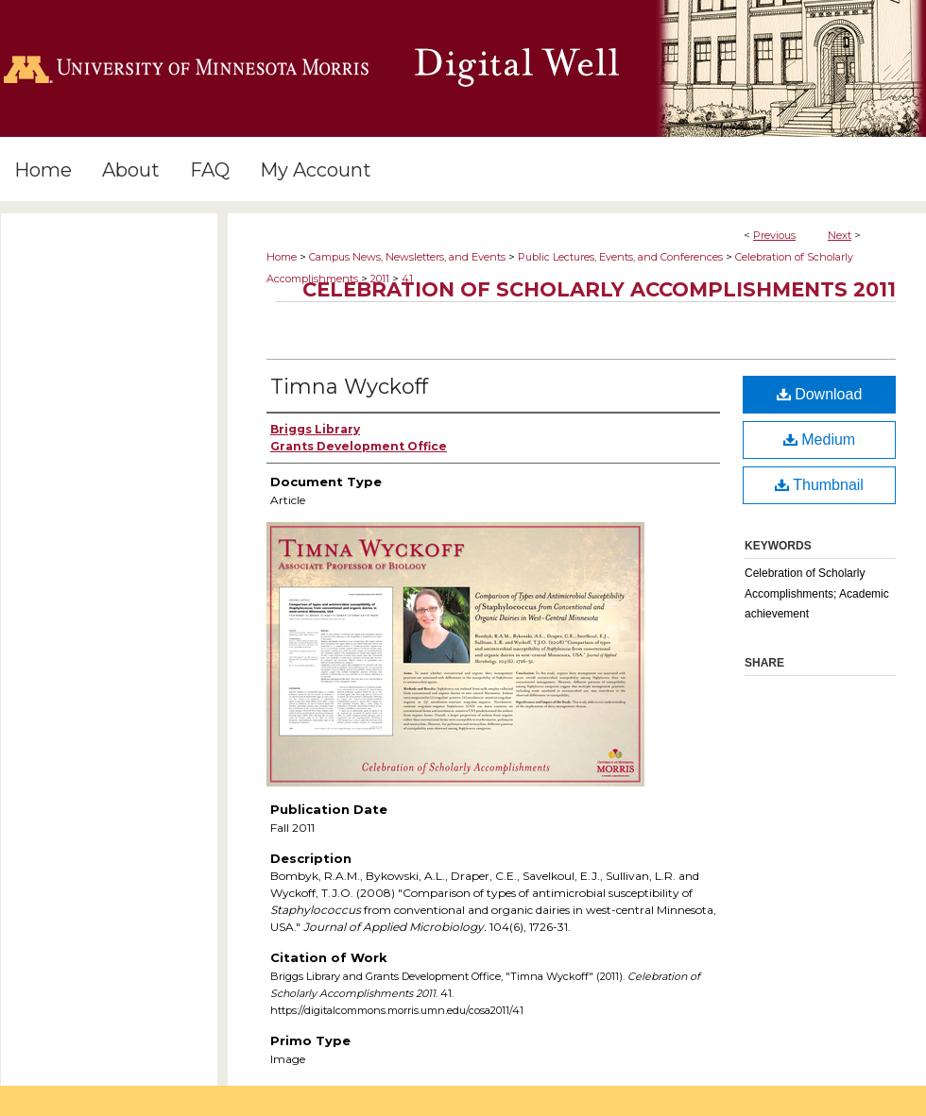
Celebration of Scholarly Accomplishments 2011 (599, 289)
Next (839, 235)
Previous (774, 235)
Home (281, 256)
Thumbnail (819, 485)
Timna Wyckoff (349, 386)
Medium (819, 439)
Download (820, 394)
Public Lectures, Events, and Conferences (620, 256)
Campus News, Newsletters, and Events (407, 256)
